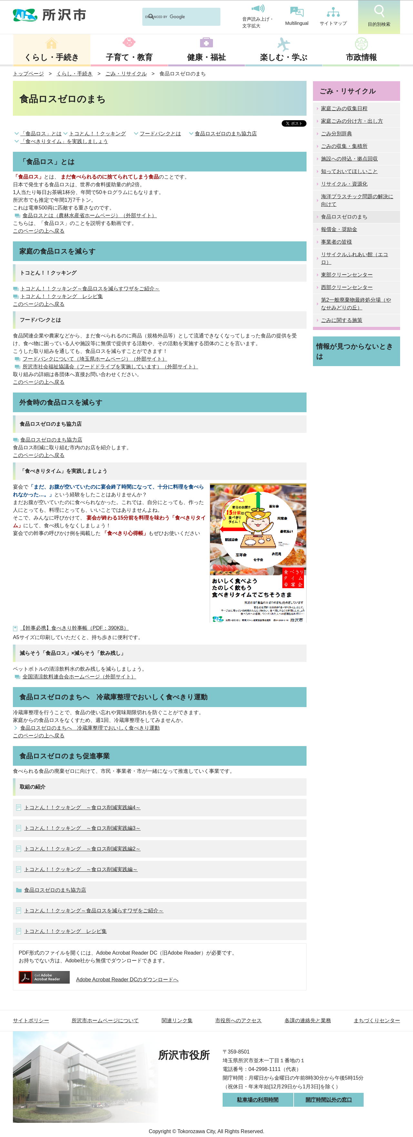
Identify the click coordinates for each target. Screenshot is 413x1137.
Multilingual (296, 16)
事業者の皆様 (336, 242)
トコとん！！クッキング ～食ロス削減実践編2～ (82, 848)
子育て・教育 (129, 57)
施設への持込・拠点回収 (349, 158)
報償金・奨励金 (339, 229)
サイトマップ (333, 16)
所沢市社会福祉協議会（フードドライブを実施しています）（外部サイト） (110, 366)
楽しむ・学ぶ (283, 57)
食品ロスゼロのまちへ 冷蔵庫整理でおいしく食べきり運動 (90, 728)
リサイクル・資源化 (344, 184)
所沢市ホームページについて (105, 1020)
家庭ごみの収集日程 (344, 108)
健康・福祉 (206, 57)
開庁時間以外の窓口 (329, 1100)
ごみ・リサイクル (126, 73)
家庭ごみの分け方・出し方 (352, 121)
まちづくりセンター (377, 1020)
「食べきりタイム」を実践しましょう (64, 141)
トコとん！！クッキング (97, 133)
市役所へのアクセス (238, 1020)
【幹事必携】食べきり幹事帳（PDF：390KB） (74, 628)
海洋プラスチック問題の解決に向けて (357, 200)
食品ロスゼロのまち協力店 (226, 133)
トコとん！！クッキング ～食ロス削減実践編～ (81, 869)
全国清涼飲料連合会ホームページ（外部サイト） (79, 676)
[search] (173, 17)
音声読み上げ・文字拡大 (258, 16)
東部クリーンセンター (347, 274)
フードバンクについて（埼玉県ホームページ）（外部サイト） (95, 359)
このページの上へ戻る (39, 231)
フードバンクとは (160, 133)
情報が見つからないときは (354, 351)
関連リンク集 (177, 1020)
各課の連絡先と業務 (308, 1020)
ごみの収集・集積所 (344, 146)
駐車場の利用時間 (257, 1100)
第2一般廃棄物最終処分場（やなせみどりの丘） (356, 303)
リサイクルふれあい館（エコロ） (354, 258)
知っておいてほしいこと (349, 171)
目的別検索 (379, 16)
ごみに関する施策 (341, 320)
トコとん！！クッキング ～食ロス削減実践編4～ (82, 807)
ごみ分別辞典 (336, 133)
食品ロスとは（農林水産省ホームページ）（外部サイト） (90, 215)
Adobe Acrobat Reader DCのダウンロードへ (98, 979)
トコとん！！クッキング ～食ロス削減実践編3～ (82, 828)
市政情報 (361, 57)
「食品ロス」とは (41, 133)
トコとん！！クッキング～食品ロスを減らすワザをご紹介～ (90, 288)
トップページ (28, 73)
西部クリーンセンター (347, 287)
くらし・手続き (51, 57)
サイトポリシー (31, 1020)
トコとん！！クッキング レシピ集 (61, 296)
